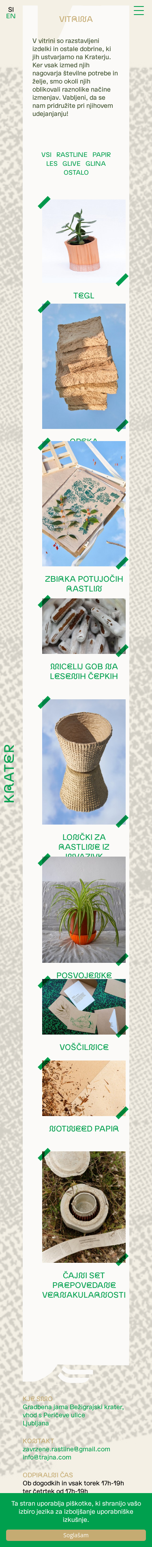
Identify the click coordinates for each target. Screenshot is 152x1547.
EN (11, 16)
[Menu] (140, 11)
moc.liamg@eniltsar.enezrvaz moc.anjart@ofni (66, 1453)
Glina (96, 163)
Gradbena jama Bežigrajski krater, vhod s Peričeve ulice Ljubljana (73, 1415)
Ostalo (76, 172)
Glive (71, 163)
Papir (101, 154)
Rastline (72, 154)
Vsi (46, 154)
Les (52, 163)
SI (11, 9)
